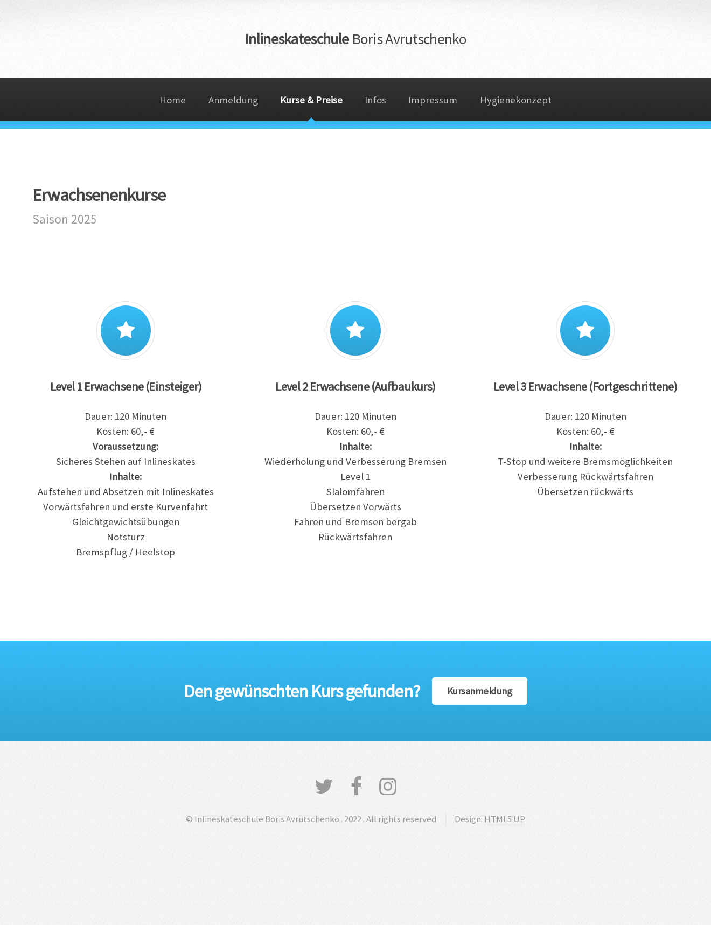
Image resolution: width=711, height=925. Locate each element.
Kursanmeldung (479, 691)
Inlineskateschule (355, 38)
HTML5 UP (504, 819)
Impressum (432, 100)
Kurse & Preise (311, 100)
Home (172, 100)
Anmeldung (233, 100)
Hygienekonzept (516, 100)
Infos (375, 100)
